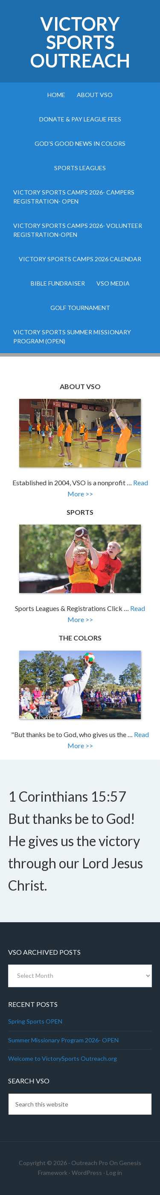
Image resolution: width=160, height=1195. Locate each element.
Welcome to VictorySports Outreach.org (62, 1058)
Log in (114, 1172)
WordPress (87, 1172)
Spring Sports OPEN (35, 1021)
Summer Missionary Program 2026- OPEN (63, 1040)
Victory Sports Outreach (80, 42)
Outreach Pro (89, 1162)
